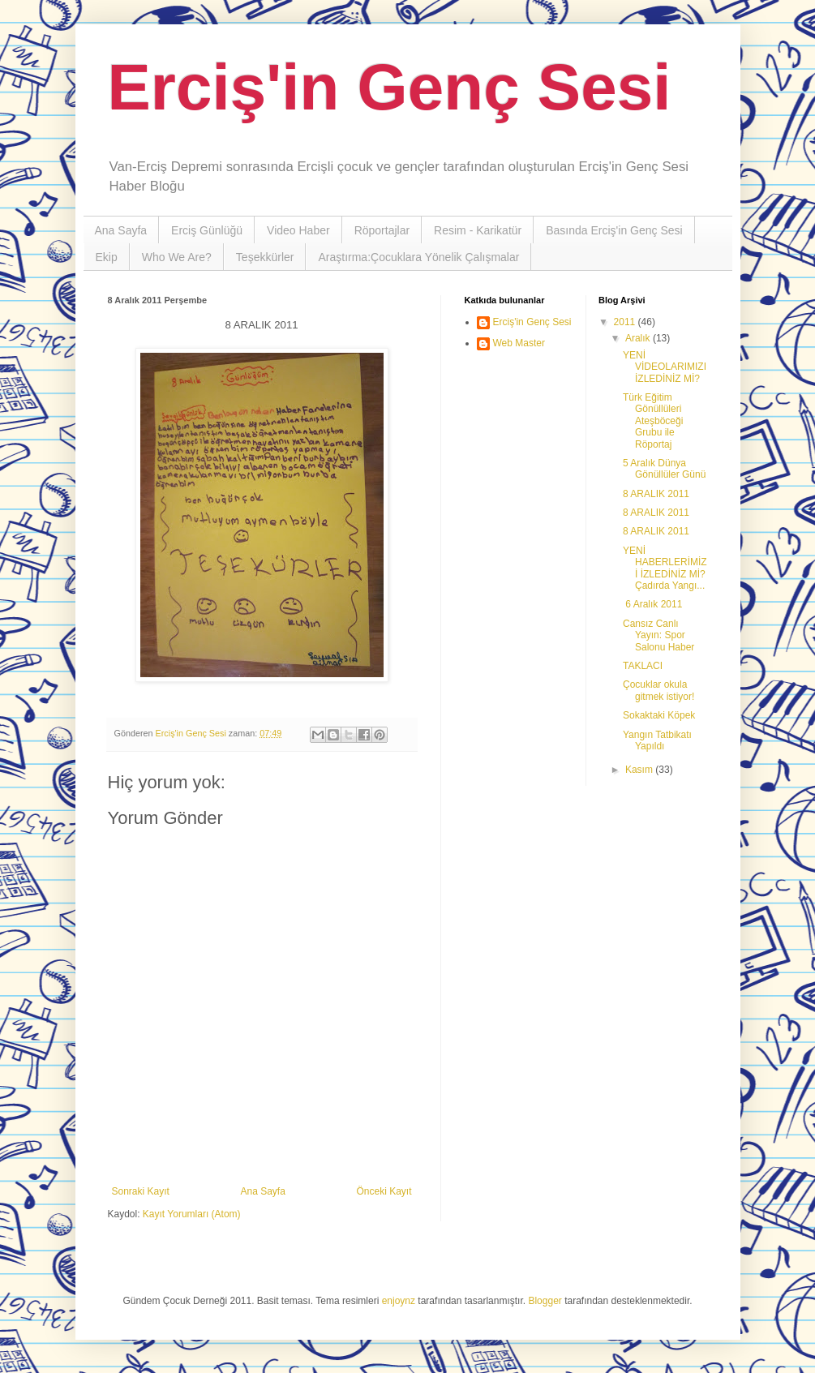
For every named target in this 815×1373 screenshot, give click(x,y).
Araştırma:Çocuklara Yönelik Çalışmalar (418, 257)
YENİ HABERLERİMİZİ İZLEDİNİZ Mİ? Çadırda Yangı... (665, 568)
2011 (626, 322)
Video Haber (298, 230)
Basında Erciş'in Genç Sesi (614, 230)
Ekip (107, 257)
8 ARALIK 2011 (656, 494)
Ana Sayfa (121, 230)
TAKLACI (643, 665)
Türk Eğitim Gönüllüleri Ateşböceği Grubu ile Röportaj (653, 421)
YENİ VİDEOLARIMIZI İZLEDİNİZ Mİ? (664, 367)
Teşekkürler (265, 257)
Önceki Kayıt (383, 1191)
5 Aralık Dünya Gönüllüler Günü (664, 468)
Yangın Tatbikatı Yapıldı (657, 740)
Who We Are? (177, 257)
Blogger (544, 1300)
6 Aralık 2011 (652, 604)
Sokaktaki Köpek (659, 715)
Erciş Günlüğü (206, 230)
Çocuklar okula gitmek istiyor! (658, 690)
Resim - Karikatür (477, 230)
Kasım (640, 769)
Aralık (639, 338)
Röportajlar (382, 230)
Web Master (519, 343)
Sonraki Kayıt (140, 1191)
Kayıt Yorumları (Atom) (192, 1214)
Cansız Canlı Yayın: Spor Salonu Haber (658, 635)
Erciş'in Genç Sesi (389, 87)
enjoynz (398, 1300)
